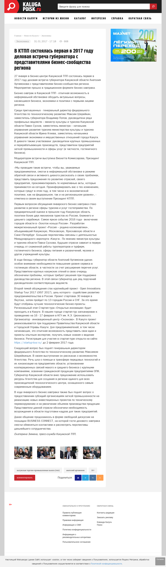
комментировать (25, 477)
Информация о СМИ (72, 525)
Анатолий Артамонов (75, 470)
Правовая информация (73, 520)
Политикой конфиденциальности (106, 563)
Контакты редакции (105, 513)
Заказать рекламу (105, 517)
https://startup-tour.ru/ (28, 342)
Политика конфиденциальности (77, 530)
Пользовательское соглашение (77, 542)
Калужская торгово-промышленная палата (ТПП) (38, 470)
